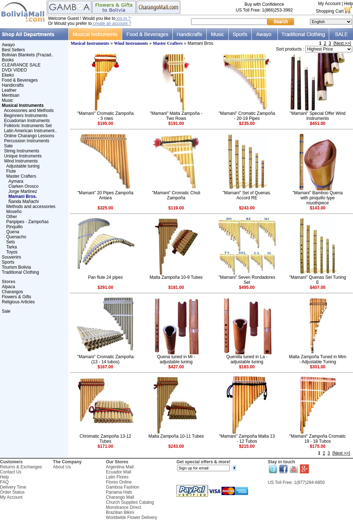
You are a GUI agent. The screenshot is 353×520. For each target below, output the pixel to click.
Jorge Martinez (22, 191)
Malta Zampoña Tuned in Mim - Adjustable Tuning (317, 359)
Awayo (8, 44)
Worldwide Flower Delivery (131, 517)
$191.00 (176, 123)
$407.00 (317, 287)
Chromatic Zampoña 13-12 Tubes (105, 439)
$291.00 (105, 287)
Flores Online (119, 482)
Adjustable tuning (22, 166)
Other (11, 216)
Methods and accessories (30, 206)
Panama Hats (119, 492)
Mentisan (11, 95)
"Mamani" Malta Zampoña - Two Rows (176, 116)
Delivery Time (13, 487)
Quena (12, 231)
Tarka (11, 247)
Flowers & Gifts (16, 296)
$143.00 (317, 208)
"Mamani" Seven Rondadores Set (247, 280)
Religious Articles (18, 301)
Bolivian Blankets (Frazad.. (27, 54)
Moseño (14, 211)
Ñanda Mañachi (23, 201)
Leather (9, 90)
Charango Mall (120, 497)
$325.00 (105, 208)
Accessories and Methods (28, 110)
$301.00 (317, 366)
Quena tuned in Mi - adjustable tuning (176, 359)
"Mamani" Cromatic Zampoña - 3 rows (105, 116)
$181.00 (176, 287)
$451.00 (317, 123)
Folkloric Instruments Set (28, 125)
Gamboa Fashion (122, 487)
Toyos (11, 252)
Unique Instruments (23, 156)
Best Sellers (13, 49)
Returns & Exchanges (21, 466)
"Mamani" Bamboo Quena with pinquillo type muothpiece (318, 197)
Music (7, 100)
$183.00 (247, 366)
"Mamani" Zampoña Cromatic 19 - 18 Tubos (317, 439)
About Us (62, 466)
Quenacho (16, 236)
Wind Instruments (21, 161)
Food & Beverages (20, 80)
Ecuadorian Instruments (27, 120)
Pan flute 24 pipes (105, 277)
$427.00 (176, 366)
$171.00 (105, 446)
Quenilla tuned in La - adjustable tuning (246, 359)
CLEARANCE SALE (21, 65)
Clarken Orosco (23, 186)
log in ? (122, 18)
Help (348, 3)
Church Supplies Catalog (130, 502)
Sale (8, 145)
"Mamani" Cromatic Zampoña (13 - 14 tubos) (105, 359)
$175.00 (317, 446)
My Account (329, 3)
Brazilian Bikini (120, 512)
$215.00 (247, 446)
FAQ (4, 482)
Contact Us (10, 471)
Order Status (12, 492)
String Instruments (21, 150)
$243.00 (247, 208)
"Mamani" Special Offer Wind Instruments (317, 116)
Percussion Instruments (26, 140)
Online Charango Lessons (29, 135)
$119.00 (176, 208)
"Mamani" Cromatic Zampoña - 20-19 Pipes (247, 116)
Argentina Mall (120, 466)
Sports (8, 262)
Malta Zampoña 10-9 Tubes (176, 277)
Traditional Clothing (20, 272)
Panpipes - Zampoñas (27, 221)
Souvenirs (11, 257)
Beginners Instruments (25, 115)
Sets (10, 241)
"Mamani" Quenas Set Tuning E (317, 280)
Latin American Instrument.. (30, 130)
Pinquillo (14, 226)
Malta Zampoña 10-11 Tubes (176, 436)
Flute (11, 171)
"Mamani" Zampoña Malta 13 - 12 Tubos (247, 439)
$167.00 (105, 366)
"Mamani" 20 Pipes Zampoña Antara (105, 195)
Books (8, 59)
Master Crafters (21, 176)
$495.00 (247, 287)
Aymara (15, 181)
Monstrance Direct (123, 507)
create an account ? (111, 23)
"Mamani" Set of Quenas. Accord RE (247, 195)
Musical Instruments (90, 43)
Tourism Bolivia (16, 267)
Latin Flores (117, 477)
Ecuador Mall (118, 471)
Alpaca (8, 286)
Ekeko (8, 75)
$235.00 (247, 123)
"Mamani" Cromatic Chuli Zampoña (176, 195)
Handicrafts (13, 85)
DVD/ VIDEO (14, 70)
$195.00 (105, 123)
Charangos (12, 291)
